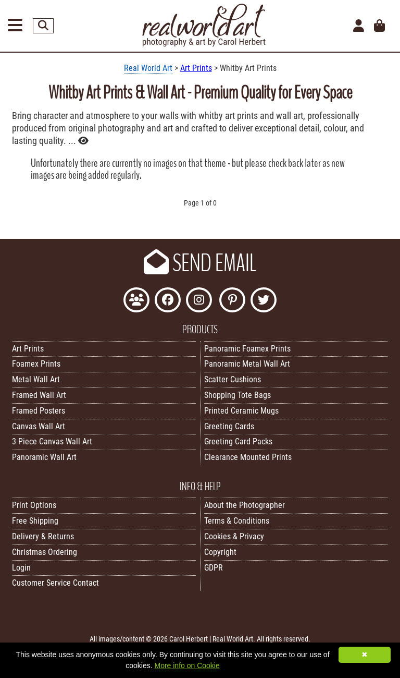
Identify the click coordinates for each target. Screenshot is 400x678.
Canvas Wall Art (38, 426)
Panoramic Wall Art (44, 457)
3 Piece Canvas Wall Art (52, 441)
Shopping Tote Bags (237, 395)
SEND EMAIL (200, 263)
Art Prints (196, 68)
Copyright (220, 552)
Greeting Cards (229, 426)
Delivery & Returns (43, 536)
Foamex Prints (36, 364)
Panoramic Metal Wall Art (247, 364)
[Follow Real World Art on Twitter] (264, 301)
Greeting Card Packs (238, 441)
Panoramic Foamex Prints (247, 349)
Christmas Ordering (44, 552)
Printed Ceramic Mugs (241, 411)
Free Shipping (35, 521)
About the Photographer (244, 505)
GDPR (213, 568)
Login (21, 568)
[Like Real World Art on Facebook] (168, 301)
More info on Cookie (186, 665)
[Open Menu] (15, 26)
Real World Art (148, 68)
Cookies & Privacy (234, 536)
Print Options (34, 505)
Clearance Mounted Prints (248, 457)
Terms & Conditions (236, 521)
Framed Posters (38, 411)
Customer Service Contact (55, 583)
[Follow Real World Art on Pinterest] (232, 301)
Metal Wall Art (36, 379)
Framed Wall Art (39, 395)
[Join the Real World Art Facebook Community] (136, 301)
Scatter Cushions (232, 379)
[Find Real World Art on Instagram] (199, 301)
